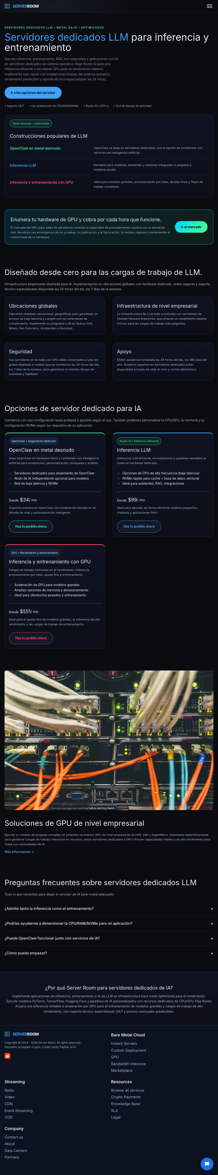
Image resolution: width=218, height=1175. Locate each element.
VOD (8, 1117)
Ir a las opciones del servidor (33, 93)
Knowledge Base (125, 1103)
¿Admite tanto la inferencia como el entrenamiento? (49, 908)
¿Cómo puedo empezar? (26, 953)
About (10, 1143)
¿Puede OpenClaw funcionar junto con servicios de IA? (52, 938)
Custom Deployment (128, 1050)
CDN (9, 1103)
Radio (9, 1090)
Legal (115, 1117)
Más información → (19, 852)
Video (10, 1097)
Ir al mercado (191, 227)
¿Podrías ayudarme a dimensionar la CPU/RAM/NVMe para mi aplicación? (68, 923)
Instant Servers (124, 1043)
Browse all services (127, 1090)
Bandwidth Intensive (128, 1063)
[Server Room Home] (22, 6)
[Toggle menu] (209, 6)
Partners (12, 1157)
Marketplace (121, 1070)
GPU (115, 1057)
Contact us (14, 1137)
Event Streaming (19, 1110)
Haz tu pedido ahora (31, 526)
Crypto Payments (126, 1097)
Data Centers (16, 1150)
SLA (114, 1110)
